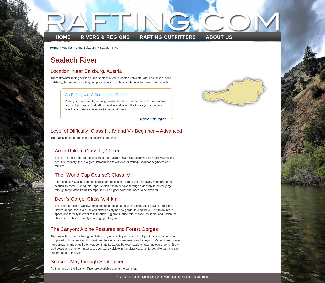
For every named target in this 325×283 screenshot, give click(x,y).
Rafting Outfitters (168, 37)
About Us (219, 37)
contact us (95, 109)
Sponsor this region (152, 119)
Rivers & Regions (105, 37)
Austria (67, 47)
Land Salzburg (85, 47)
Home (63, 37)
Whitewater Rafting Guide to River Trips (182, 276)
